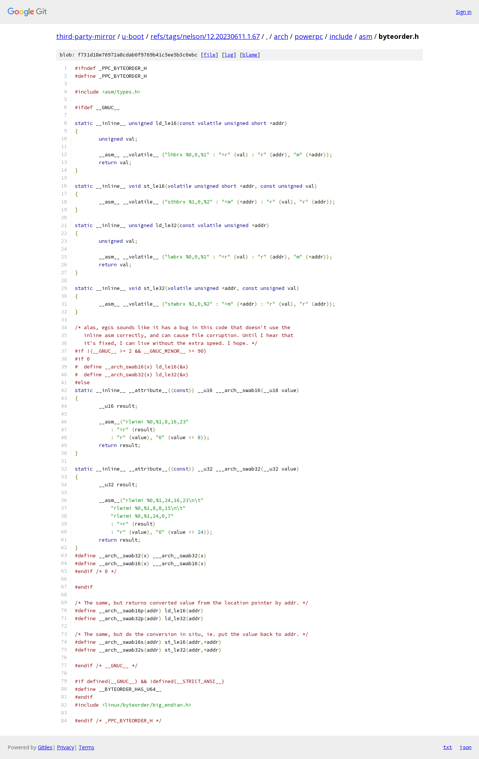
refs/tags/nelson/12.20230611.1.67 (205, 36)
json (466, 747)
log (229, 55)
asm (365, 36)
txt (447, 747)
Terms (86, 747)
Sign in (464, 11)
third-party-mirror (86, 36)
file (210, 55)
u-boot (133, 36)
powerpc (309, 36)
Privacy (65, 747)
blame (249, 55)
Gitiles (45, 747)
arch (281, 36)
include (341, 36)
